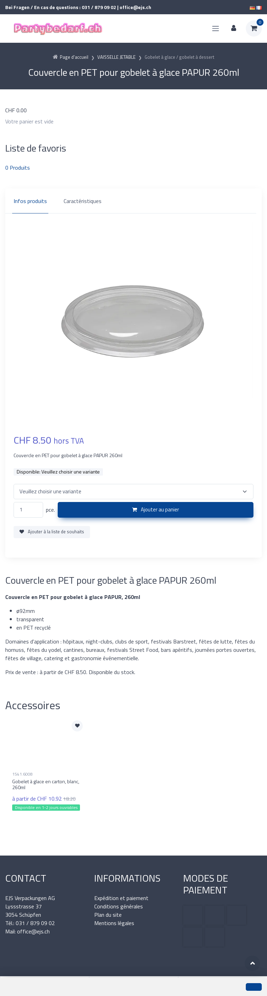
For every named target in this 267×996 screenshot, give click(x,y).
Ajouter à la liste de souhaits (51, 531)
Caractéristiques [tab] (83, 201)
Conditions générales (118, 906)
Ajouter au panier (155, 509)
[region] (133, 200)
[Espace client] (234, 29)
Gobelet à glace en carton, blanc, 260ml (45, 784)
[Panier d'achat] (254, 29)
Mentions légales (114, 923)
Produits (17, 167)
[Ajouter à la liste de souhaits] (77, 725)
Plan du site (108, 914)
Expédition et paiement (121, 898)
